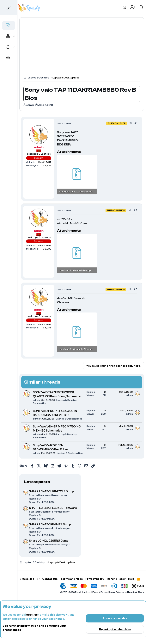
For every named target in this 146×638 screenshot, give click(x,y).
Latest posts (37, 482)
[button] (14, 36)
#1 (135, 123)
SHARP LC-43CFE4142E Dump (50, 524)
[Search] (141, 7)
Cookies (27, 578)
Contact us (50, 578)
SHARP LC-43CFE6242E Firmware (53, 508)
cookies (32, 614)
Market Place (136, 592)
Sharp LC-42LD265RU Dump (48, 540)
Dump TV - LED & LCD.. (42, 502)
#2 (135, 210)
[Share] (130, 123)
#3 (135, 289)
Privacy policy (94, 578)
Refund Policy (116, 578)
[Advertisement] (81, 48)
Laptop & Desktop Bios (69, 418)
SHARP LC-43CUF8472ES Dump (51, 491)
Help (131, 578)
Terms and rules (71, 578)
